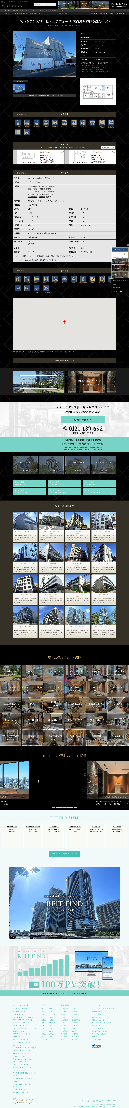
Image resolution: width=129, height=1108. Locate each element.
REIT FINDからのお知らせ (100, 1034)
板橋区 (43, 1034)
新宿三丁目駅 (76, 1020)
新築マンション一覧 (98, 1020)
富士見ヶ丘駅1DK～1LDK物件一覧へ (58, 491)
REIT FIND (7, 10)
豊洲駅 (74, 1017)
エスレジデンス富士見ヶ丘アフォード (39, 10)
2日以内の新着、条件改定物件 (101, 1023)
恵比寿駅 (75, 1011)
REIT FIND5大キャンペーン (64, 853)
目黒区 (51, 1017)
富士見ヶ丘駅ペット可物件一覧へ (22, 491)
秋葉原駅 (75, 1039)
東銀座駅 (64, 1034)
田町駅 (63, 1023)
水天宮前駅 (64, 1031)
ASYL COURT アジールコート (22, 1070)
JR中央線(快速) (33, 194)
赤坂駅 (63, 1014)
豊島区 (51, 1025)
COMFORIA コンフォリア (20, 1014)
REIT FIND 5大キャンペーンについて (103, 1009)
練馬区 (51, 1034)
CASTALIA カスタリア (20, 1031)
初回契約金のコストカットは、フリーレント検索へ (63, 993)
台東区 (51, 1020)
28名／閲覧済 (66, 13)
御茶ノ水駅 (75, 1037)
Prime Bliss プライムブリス (21, 1092)
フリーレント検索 (97, 1014)
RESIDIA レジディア (19, 1011)
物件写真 (92, 13)
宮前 (38, 182)
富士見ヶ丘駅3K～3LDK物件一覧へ (92, 491)
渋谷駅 (74, 1009)
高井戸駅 (42, 197)
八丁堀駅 (64, 1037)
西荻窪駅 (43, 191)
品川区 (43, 1017)
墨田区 (43, 1023)
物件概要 (102, 13)
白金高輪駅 (64, 1020)
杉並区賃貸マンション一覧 (20, 10)
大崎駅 (74, 1031)
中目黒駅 (75, 1034)
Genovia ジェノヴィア (20, 1056)
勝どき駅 (64, 1025)
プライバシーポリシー (99, 1028)
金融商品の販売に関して (99, 1031)
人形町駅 (64, 1028)
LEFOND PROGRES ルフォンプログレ (24, 1028)
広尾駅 (63, 1017)
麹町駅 (74, 1028)
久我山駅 (42, 189)
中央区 (51, 1009)
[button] (53, 807)
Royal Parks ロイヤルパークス (22, 1059)
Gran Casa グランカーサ (20, 1064)
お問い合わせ (81, 419)
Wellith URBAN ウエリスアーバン (23, 1078)
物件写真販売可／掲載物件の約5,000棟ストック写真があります (46, 95)
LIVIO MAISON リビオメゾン (21, 1084)
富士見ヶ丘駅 (43, 186)
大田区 (43, 1025)
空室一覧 (119, 13)
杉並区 (35, 182)
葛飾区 (51, 1037)
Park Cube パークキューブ (21, 1023)
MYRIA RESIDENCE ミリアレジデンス (24, 1048)
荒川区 (51, 1028)
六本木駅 (64, 1011)
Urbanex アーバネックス (20, 1025)
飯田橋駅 (75, 1023)
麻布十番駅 (64, 1009)
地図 (111, 13)
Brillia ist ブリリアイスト (20, 1039)
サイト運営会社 (98, 449)
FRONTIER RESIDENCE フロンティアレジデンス (25, 1074)
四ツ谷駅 (75, 1025)
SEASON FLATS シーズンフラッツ (23, 1042)
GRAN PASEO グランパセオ (21, 1050)
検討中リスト (96, 1025)
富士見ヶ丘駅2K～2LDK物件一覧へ (92, 483)
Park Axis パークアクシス (21, 1009)
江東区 (51, 1011)
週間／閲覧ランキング (99, 1011)
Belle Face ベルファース (20, 1087)
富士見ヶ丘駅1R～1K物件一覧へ (56, 483)
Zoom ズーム (17, 1081)
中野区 (43, 1031)
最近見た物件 (116, 255)
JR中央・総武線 (33, 191)
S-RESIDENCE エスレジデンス (22, 1053)
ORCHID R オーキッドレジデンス (23, 1034)
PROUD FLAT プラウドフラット (22, 1020)
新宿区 (43, 1014)
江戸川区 (44, 1039)
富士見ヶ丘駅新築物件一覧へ (20, 483)
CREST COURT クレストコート (22, 1062)
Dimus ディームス (18, 1037)
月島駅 (63, 1039)
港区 (42, 1009)
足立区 (43, 1037)
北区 (42, 1028)
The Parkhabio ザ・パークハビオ (23, 1017)
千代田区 (52, 1014)
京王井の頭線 (32, 186)
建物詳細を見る (21, 114)
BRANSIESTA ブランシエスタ (22, 1067)
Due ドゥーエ (17, 1045)
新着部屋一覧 (96, 1017)
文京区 (43, 1020)
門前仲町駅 (75, 1014)
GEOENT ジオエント (19, 1090)
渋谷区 (43, 1011)
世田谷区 (52, 1023)
